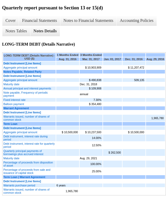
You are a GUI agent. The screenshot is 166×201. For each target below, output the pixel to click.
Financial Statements (39, 20)
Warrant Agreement (16, 108)
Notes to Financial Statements (88, 20)
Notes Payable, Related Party (22, 71)
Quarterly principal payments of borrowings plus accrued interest (23, 152)
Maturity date (11, 84)
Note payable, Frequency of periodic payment (25, 94)
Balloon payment (13, 104)
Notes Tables (16, 31)
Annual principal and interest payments (27, 88)
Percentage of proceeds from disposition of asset (28, 164)
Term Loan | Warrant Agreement (24, 177)
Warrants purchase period (19, 185)
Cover (10, 20)
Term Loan (10, 123)
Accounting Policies (136, 20)
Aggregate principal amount (20, 67)
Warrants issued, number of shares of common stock (26, 118)
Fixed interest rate (14, 99)
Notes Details (45, 31)
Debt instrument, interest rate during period (25, 138)
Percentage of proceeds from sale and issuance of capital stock (26, 171)
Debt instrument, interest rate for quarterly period (29, 145)
